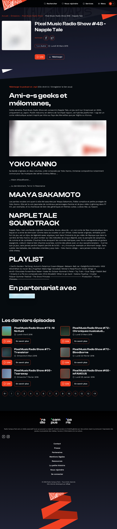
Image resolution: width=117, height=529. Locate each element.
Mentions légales (58, 457)
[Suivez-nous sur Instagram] (8, 437)
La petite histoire (58, 465)
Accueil (5, 16)
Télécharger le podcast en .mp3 (23, 87)
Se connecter (58, 474)
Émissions (15, 16)
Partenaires (58, 452)
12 (82, 393)
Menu (102, 4)
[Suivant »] (94, 393)
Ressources (58, 461)
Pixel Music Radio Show (32, 16)
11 (75, 393)
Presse (58, 448)
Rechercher (50, 4)
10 (69, 393)
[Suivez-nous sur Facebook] (3, 437)
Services (88, 4)
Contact (58, 444)
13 (88, 393)
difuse (68, 484)
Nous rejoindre (70, 4)
